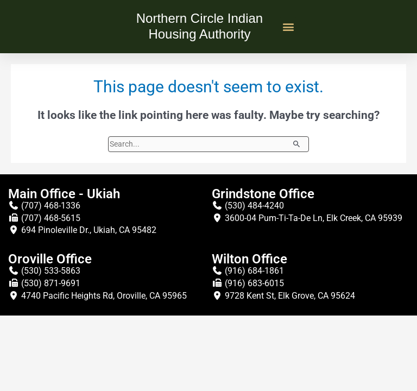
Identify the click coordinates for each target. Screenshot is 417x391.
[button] (288, 26)
